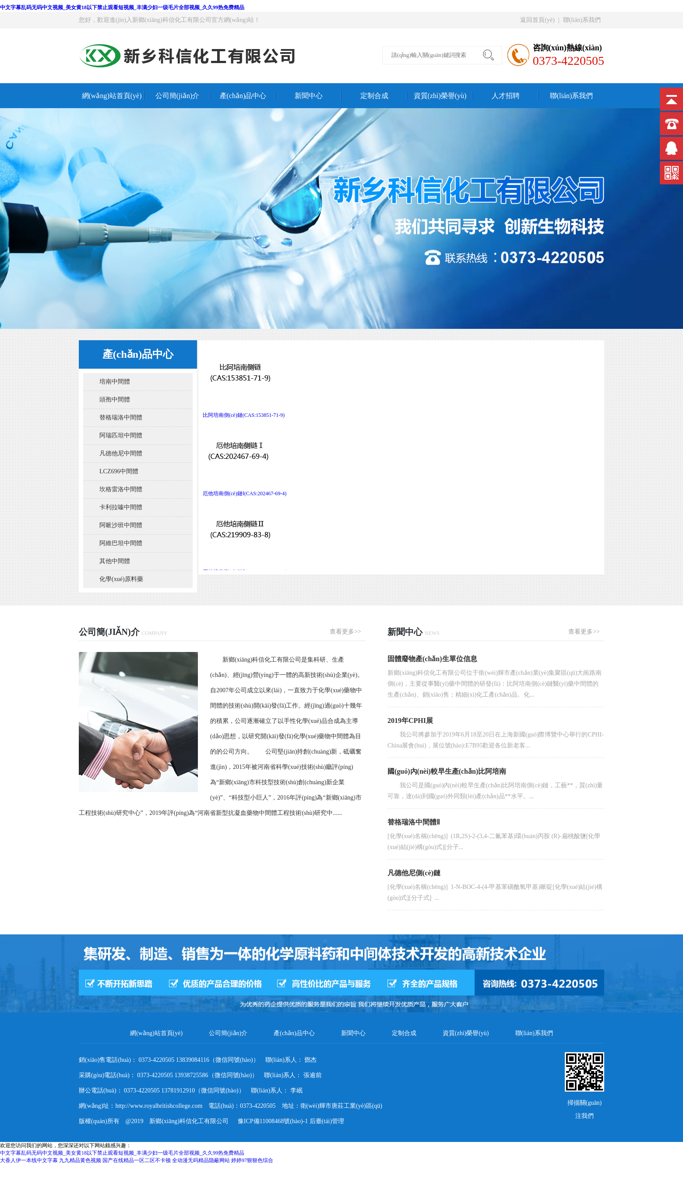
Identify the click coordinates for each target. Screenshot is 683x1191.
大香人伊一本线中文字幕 (29, 1160)
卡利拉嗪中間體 (120, 507)
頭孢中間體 (114, 399)
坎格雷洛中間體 (120, 489)
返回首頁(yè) (537, 20)
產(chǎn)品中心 (243, 95)
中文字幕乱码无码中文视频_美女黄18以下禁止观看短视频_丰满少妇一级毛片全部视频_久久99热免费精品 (122, 7)
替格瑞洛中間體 (120, 417)
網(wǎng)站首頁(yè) (112, 95)
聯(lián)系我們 (582, 20)
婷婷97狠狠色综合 (252, 1160)
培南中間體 (114, 381)
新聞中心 (309, 95)
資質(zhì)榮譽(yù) (440, 95)
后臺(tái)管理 (327, 1121)
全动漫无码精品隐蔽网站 (201, 1160)
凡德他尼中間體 (120, 453)
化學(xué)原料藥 (121, 579)
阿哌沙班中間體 (120, 525)
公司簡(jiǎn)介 (177, 95)
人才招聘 (506, 95)
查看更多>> (345, 631)
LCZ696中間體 (118, 471)
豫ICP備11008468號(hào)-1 (269, 1121)
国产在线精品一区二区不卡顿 (136, 1160)
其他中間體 (114, 561)
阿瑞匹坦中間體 (120, 435)
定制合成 (374, 95)
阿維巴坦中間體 (120, 543)
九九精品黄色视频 (80, 1160)
